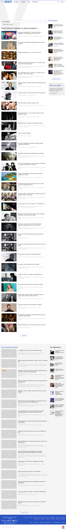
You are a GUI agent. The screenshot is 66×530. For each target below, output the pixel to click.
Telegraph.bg (62, 518)
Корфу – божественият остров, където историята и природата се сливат (30, 174)
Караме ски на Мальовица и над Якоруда (59, 363)
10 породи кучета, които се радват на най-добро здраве (59, 357)
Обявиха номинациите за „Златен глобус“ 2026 (29, 52)
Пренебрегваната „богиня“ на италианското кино (30, 123)
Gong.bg (35, 517)
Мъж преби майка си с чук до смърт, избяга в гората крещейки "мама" (31, 113)
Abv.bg (26, 517)
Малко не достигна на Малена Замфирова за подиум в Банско (59, 393)
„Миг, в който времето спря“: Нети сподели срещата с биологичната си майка (59, 385)
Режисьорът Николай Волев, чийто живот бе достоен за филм (32, 244)
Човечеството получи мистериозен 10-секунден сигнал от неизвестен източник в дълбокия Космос (58, 72)
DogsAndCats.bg (52, 517)
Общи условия (41, 522)
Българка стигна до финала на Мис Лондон (28, 264)
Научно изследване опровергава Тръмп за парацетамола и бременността (58, 59)
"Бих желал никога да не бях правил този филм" (30, 304)
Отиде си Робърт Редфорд (24, 133)
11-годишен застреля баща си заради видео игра (58, 25)
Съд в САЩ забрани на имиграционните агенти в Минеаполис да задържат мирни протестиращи (30, 452)
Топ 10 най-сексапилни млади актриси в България (30, 284)
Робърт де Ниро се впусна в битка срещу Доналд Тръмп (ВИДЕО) (31, 83)
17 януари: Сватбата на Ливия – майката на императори (32, 491)
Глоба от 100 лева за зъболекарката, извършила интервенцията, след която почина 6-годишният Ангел (59, 413)
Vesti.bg (8, 2)
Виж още (24, 335)
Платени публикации (56, 522)
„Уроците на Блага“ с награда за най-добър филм (30, 274)
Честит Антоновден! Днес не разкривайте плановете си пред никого (32, 482)
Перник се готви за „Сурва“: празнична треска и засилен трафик (58, 65)
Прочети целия (53, 93)
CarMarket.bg (58, 517)
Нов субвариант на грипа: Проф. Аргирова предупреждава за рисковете (32, 421)
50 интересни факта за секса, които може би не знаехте (32, 324)
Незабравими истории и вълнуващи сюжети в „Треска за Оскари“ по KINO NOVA (31, 315)
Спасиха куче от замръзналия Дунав (59, 369)
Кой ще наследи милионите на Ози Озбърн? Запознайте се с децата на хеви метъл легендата (32, 164)
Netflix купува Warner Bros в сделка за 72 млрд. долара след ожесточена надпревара (31, 63)
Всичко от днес (56, 78)
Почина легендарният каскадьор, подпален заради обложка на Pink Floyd (30, 144)
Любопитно (35, 1)
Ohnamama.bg (36, 518)
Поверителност (48, 522)
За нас (31, 522)
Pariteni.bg (53, 518)
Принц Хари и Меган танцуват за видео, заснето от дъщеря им (58, 31)
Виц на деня (55, 85)
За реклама (36, 522)
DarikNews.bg (40, 517)
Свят (29, 1)
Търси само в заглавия (8, 24)
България (23, 1)
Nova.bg (46, 517)
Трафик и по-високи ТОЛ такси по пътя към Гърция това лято (32, 431)
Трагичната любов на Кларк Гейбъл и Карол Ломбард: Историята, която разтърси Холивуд (31, 214)
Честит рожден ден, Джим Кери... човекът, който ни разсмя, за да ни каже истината (60, 377)
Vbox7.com (31, 517)
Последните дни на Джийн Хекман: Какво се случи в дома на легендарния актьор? (31, 184)
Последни (16, 1)
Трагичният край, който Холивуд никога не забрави (31, 153)
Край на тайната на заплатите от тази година (29, 471)
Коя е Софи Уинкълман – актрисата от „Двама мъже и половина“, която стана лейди (31, 73)
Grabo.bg (47, 518)
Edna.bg (57, 518)
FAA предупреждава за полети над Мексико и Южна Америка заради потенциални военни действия (31, 411)
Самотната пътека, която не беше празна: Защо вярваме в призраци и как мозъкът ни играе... (30, 224)
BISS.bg (63, 517)
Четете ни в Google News (9, 522)
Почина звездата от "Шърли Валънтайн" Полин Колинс (31, 92)
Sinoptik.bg (43, 518)
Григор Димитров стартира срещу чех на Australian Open (58, 38)
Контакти (63, 522)
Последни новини (9, 347)
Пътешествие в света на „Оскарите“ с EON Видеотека (31, 203)
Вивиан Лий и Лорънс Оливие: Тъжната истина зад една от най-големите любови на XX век (30, 295)
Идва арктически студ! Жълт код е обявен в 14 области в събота (32, 502)
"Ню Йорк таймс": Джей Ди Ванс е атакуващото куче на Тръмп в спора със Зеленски (31, 194)
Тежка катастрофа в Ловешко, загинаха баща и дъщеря (59, 405)
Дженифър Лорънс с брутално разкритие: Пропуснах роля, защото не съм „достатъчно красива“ (32, 371)
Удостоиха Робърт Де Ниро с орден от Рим (28, 102)
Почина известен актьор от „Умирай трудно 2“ (29, 254)
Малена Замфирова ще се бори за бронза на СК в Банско (59, 399)
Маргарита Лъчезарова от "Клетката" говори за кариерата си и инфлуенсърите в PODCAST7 (29, 33)
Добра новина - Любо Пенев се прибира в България (30, 461)
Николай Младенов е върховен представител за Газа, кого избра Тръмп (32, 442)
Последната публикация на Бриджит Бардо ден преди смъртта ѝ (31, 43)
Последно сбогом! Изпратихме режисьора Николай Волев (30, 234)
